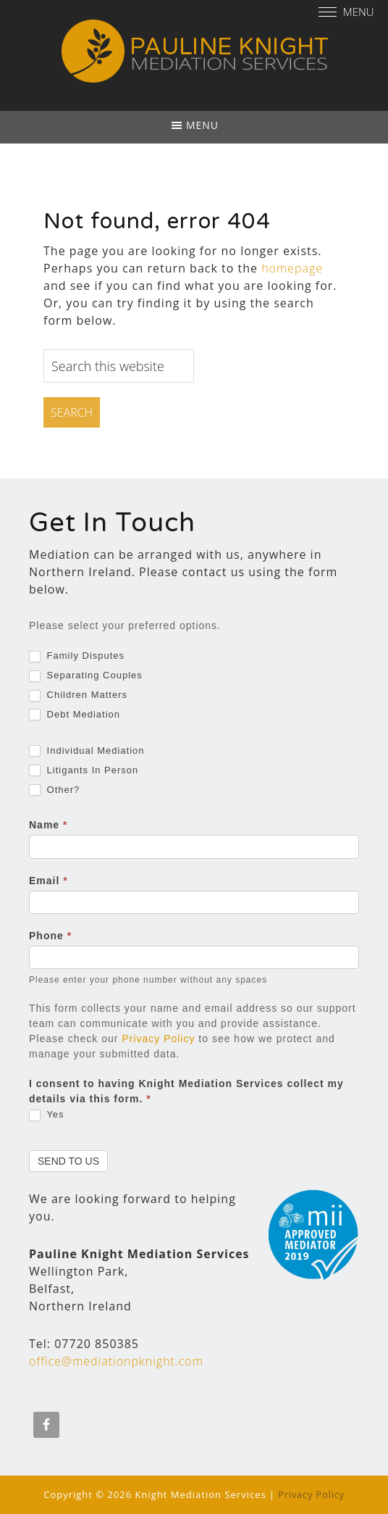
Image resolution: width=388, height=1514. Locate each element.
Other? (54, 790)
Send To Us (68, 1161)
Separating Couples (86, 676)
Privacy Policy (158, 1038)
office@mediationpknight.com (116, 1361)
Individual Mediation (87, 751)
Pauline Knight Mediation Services (194, 56)
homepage (292, 268)
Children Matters (78, 695)
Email (48, 880)
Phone (50, 935)
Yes (46, 1115)
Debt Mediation (74, 715)
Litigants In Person (83, 771)
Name (48, 825)
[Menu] (348, 11)
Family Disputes (77, 656)
